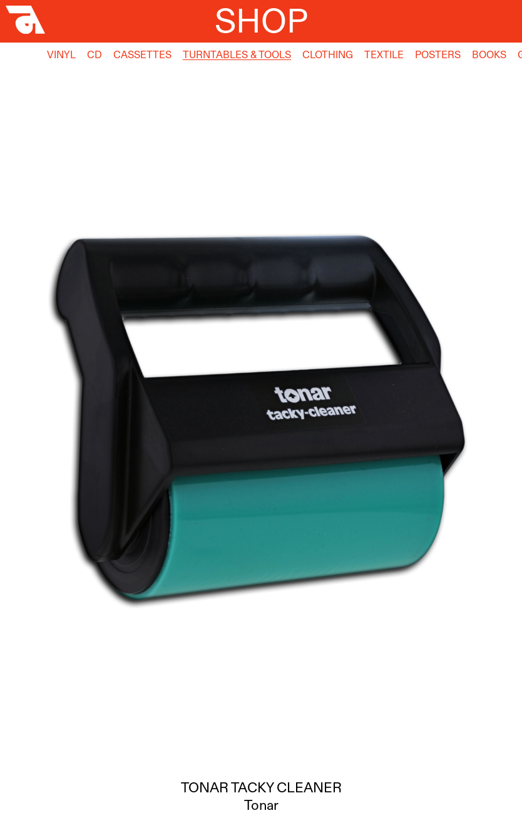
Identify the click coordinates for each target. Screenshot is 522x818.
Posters (438, 54)
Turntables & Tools (237, 54)
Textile (384, 54)
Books (489, 54)
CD (94, 54)
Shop (261, 21)
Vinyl (61, 54)
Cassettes (142, 54)
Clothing (327, 54)
